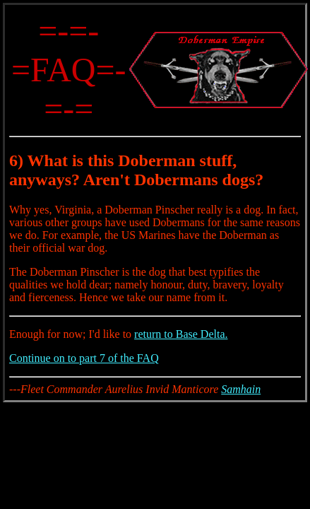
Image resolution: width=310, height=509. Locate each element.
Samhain (241, 389)
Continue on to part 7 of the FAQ (84, 358)
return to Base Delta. (180, 334)
